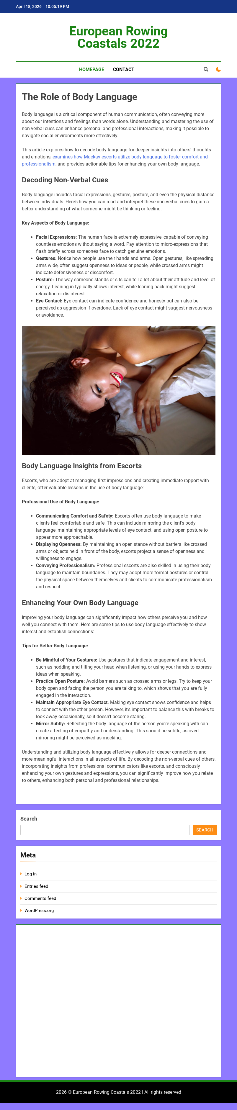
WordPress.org (39, 910)
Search (28, 819)
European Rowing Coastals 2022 (118, 37)
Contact (123, 69)
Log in (30, 874)
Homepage (91, 69)
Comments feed (40, 898)
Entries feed (36, 886)
